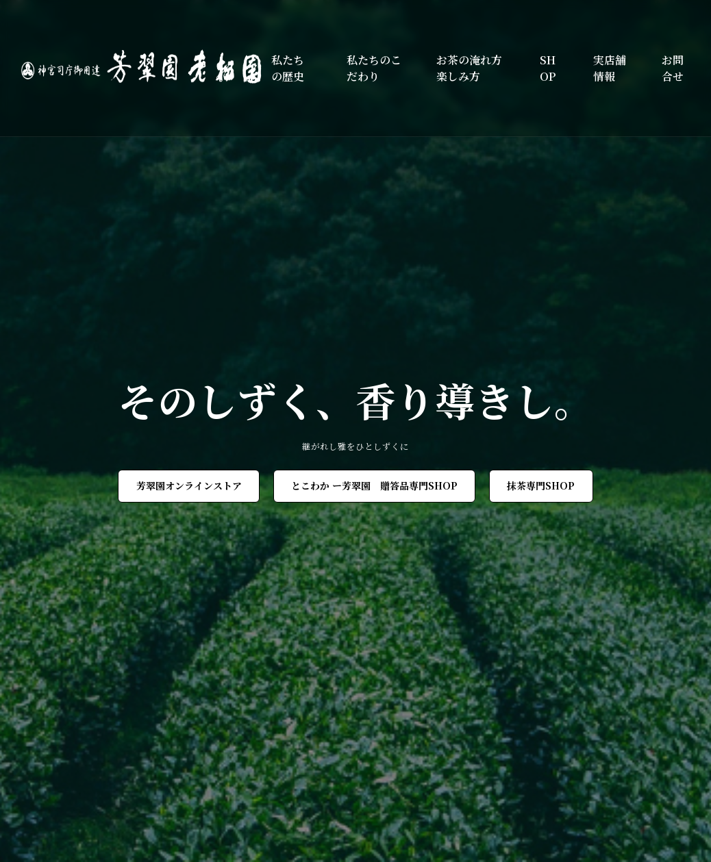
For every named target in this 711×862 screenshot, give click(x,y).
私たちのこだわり (374, 68)
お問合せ (673, 68)
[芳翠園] (146, 68)
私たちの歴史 (287, 68)
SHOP (548, 68)
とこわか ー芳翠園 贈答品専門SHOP (374, 485)
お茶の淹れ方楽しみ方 (469, 68)
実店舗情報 (609, 68)
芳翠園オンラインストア (189, 485)
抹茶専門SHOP (541, 485)
